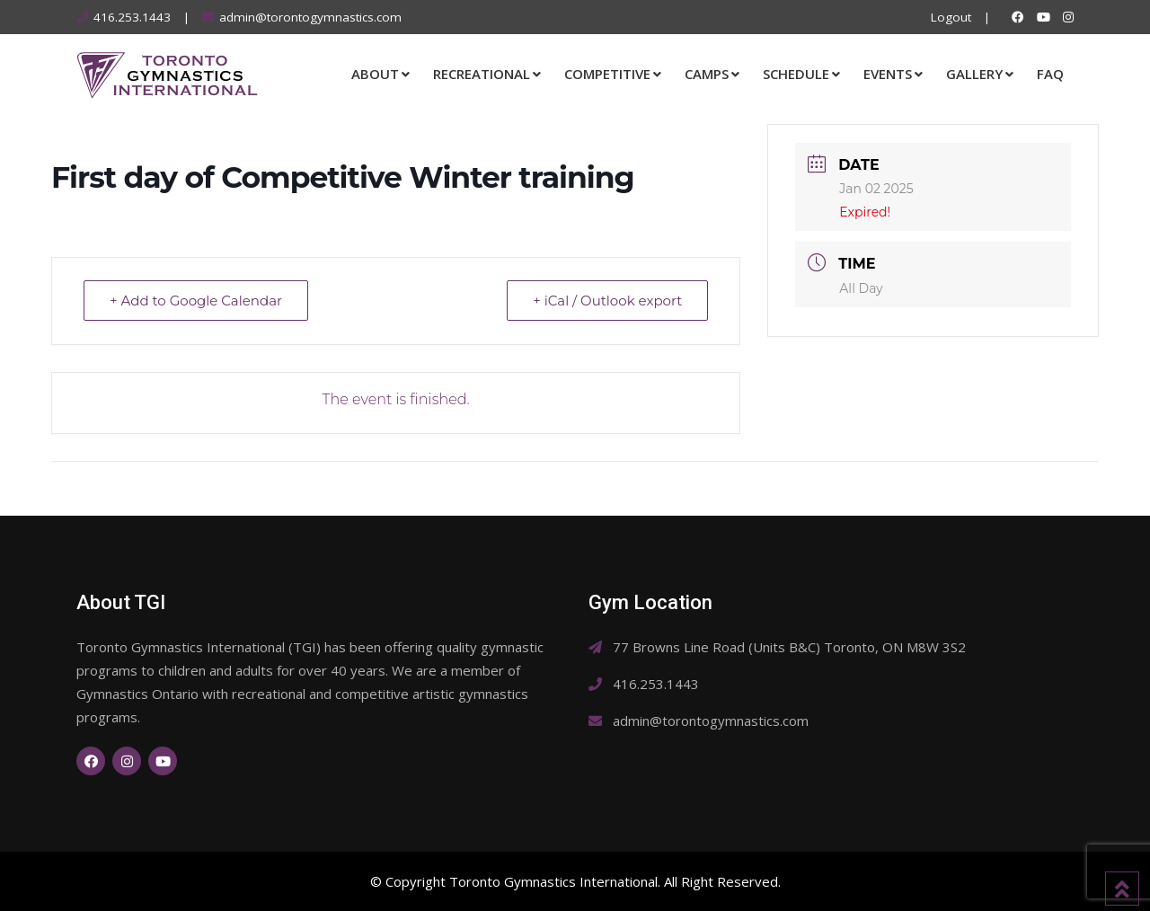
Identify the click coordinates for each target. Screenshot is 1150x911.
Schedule (796, 74)
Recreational (481, 74)
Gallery (974, 74)
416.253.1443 (132, 17)
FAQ (1050, 74)
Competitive (607, 74)
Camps (707, 74)
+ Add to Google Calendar (196, 300)
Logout (951, 17)
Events (887, 74)
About (375, 74)
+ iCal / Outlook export (607, 300)
